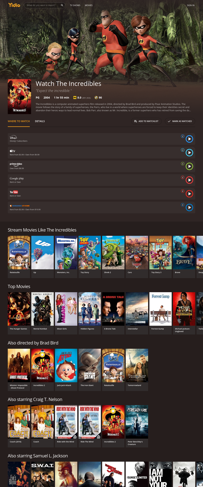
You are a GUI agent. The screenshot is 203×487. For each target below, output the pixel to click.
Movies (89, 5)
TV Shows (75, 5)
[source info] (182, 136)
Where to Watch (19, 121)
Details (40, 121)
